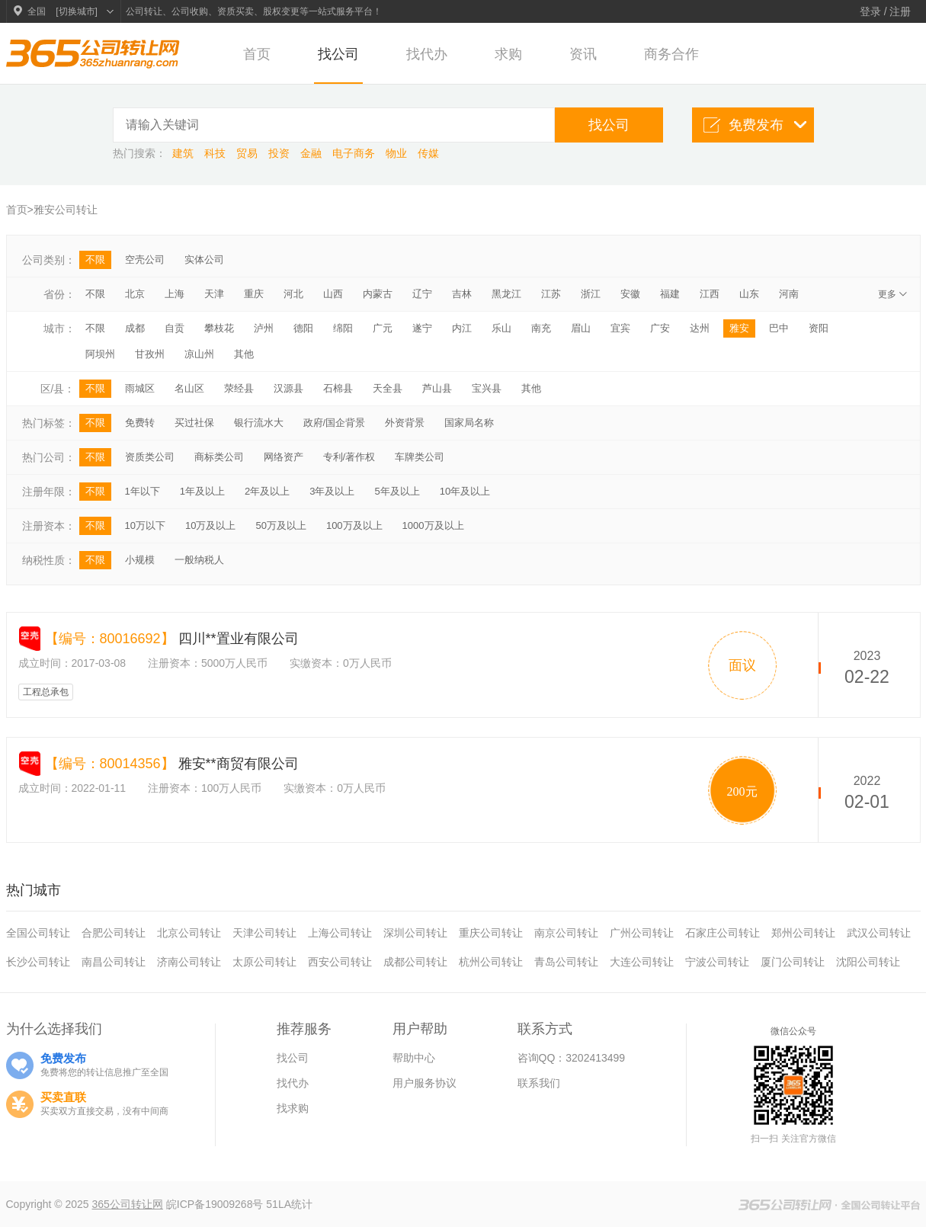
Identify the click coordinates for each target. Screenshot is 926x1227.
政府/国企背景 (334, 422)
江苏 (551, 294)
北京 (135, 294)
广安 (660, 328)
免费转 (140, 422)
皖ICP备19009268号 (216, 1204)
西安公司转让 (340, 962)
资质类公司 (150, 457)
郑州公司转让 (803, 933)
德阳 (303, 328)
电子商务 (355, 153)
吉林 (462, 294)
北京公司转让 (189, 933)
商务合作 (671, 54)
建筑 (184, 153)
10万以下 (145, 525)
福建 (670, 294)
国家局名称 (469, 422)
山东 (749, 294)
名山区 (189, 388)
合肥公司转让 (114, 933)
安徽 (630, 294)
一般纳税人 (199, 559)
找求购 (293, 1108)
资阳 (818, 328)
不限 (95, 259)
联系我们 (538, 1083)
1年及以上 (202, 491)
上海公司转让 (340, 933)
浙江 (591, 294)
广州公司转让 (642, 933)
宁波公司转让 (717, 962)
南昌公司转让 (114, 962)
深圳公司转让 (415, 933)
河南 (789, 294)
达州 (700, 328)
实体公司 (204, 259)
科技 (216, 153)
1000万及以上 (433, 525)
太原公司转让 (264, 962)
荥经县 (239, 388)
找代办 (426, 54)
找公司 (338, 54)
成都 (135, 328)
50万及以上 (280, 525)
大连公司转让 (642, 962)
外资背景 (405, 422)
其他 (244, 354)
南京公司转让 (566, 933)
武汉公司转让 (879, 933)
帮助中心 (414, 1058)
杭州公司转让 (491, 962)
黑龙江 (506, 294)
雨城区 (140, 388)
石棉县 (338, 388)
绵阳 (343, 328)
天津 (214, 294)
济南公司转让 (189, 962)
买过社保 (194, 422)
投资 (280, 153)
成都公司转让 (415, 962)
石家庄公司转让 (722, 933)
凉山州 (199, 354)
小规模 (140, 559)
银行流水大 (259, 422)
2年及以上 (267, 491)
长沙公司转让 (38, 962)
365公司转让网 (127, 1204)
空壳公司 (145, 259)
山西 (333, 294)
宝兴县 (486, 388)
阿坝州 (100, 354)
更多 (894, 294)
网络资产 (283, 457)
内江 (462, 328)
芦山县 (437, 388)
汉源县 (288, 388)
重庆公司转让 (491, 933)
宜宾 (620, 328)
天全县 (387, 388)
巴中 (779, 328)
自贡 (174, 328)
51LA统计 (289, 1204)
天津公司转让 (264, 933)
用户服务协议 (425, 1083)
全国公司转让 (38, 933)
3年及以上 (331, 491)
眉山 (581, 328)
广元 (383, 328)
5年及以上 (396, 491)
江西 (709, 294)
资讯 (583, 54)
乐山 (501, 328)
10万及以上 (210, 525)
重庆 (254, 294)
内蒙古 (378, 294)
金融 (312, 153)
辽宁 (422, 294)
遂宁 (422, 328)
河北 (293, 294)
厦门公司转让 (793, 962)
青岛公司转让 (566, 962)
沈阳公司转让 (868, 962)
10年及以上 (465, 491)
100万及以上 (354, 525)
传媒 (428, 153)
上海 (174, 294)
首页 (257, 54)
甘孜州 (150, 354)
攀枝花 (219, 328)
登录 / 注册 (886, 11)
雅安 (739, 328)
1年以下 (142, 491)
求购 (508, 54)
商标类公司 (219, 457)
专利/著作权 (349, 457)
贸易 (248, 153)
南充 (541, 328)
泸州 (264, 328)
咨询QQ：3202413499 (571, 1058)
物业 (398, 153)
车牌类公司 (419, 457)
